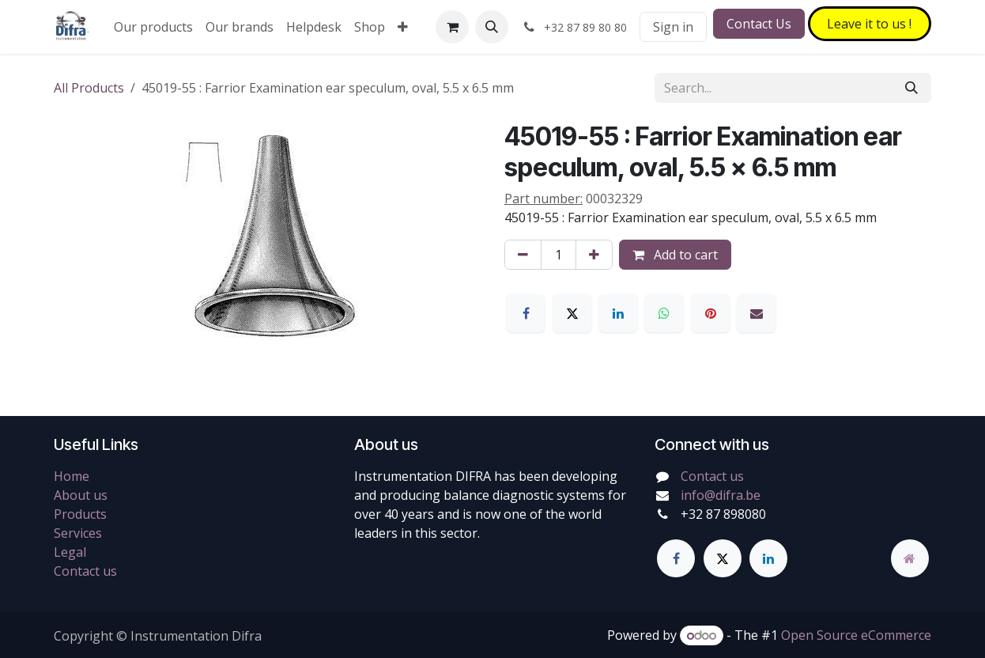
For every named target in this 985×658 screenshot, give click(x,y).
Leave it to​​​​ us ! (869, 23)
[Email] (757, 313)
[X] (572, 313)
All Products (89, 87)
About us (81, 495)
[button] (491, 26)
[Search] (911, 88)
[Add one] (594, 255)
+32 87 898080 (723, 514)
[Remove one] (523, 255)
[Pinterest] (711, 313)
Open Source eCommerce (856, 635)
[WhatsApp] (664, 313)
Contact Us (758, 23)
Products (80, 514)
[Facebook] (526, 313)
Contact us (85, 571)
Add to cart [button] (675, 254)
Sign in (673, 27)
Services (78, 533)
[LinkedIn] (618, 313)
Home (71, 476)
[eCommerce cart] (452, 26)
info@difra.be (720, 495)
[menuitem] (153, 27)
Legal (70, 552)
